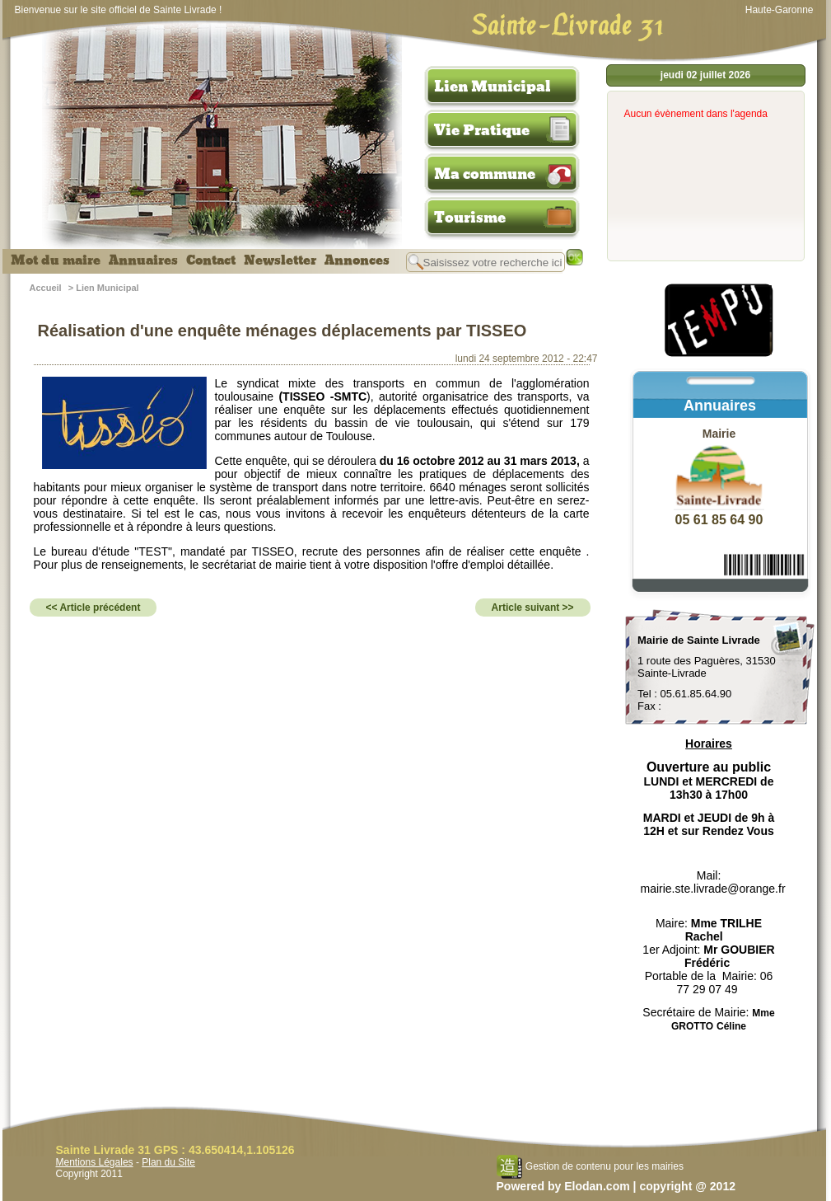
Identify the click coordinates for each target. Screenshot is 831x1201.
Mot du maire (55, 260)
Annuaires (143, 260)
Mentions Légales (94, 1162)
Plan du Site (168, 1162)
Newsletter (280, 260)
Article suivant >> (533, 607)
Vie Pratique (482, 130)
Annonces (357, 260)
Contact (211, 260)
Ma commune (484, 173)
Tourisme (470, 217)
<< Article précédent (93, 607)
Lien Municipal (492, 86)
